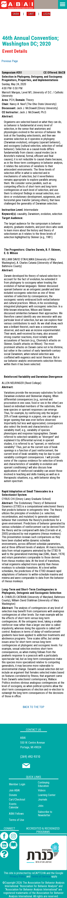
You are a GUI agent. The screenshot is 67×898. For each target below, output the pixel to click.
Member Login (17, 784)
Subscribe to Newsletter (45, 813)
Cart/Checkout (17, 799)
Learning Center (47, 795)
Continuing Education (43, 784)
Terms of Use (16, 820)
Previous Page (9, 61)
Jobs (40, 805)
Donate (13, 795)
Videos (42, 790)
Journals (42, 799)
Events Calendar (14, 805)
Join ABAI (14, 790)
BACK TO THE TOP (33, 707)
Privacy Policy (18, 876)
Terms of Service (41, 876)
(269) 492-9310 (30, 757)
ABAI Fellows (16, 813)
